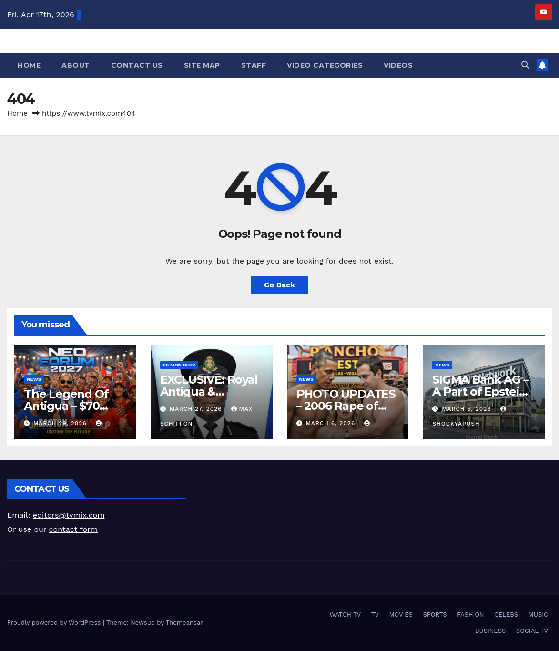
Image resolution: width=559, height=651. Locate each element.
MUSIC (538, 614)
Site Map (202, 65)
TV (375, 614)
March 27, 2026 (197, 409)
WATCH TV (345, 614)
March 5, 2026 (467, 409)
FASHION (470, 614)
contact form (73, 529)
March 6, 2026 (331, 423)
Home (29, 65)
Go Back (279, 284)
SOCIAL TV (532, 630)
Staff (253, 65)
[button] (525, 65)
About (75, 65)
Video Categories (325, 65)
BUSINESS (490, 630)
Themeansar (184, 622)
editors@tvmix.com (69, 514)
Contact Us (137, 65)
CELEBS (506, 614)
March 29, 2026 (61, 423)
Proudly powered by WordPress (55, 622)
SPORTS (435, 614)
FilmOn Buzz (179, 364)
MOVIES (401, 614)
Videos (398, 65)
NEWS (34, 379)
